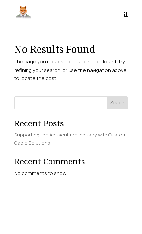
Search (117, 102)
